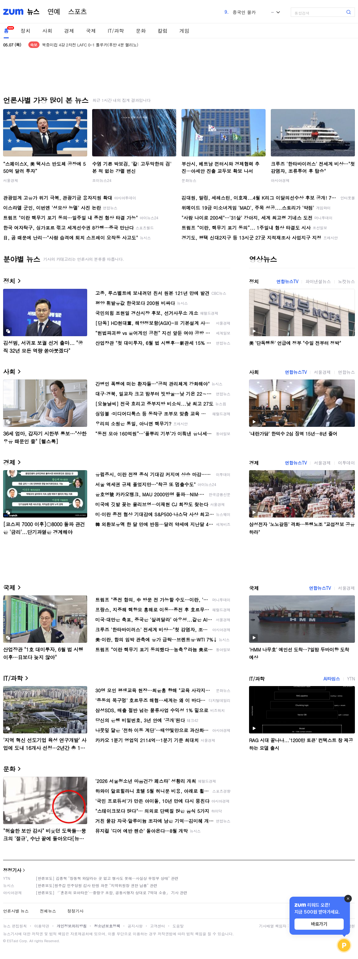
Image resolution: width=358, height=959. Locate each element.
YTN (351, 678)
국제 (91, 30)
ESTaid (12, 940)
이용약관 (41, 925)
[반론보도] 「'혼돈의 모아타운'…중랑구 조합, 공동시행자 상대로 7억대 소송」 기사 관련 (111, 892)
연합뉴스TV (287, 281)
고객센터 (157, 925)
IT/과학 (116, 30)
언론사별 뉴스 (16, 911)
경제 (69, 30)
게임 (184, 30)
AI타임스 (331, 678)
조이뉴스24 (101, 180)
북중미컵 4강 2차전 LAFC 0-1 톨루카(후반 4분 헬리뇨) (90, 45)
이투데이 (346, 463)
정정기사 (12, 870)
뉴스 (33, 12)
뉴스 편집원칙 (15, 925)
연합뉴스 (346, 372)
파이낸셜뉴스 (318, 281)
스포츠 (77, 12)
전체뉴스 (48, 911)
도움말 (178, 925)
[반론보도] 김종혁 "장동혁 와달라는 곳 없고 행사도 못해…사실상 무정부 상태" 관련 (107, 878)
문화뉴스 (188, 180)
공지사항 (135, 925)
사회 (47, 30)
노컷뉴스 (346, 281)
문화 (141, 30)
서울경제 (10, 180)
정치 (26, 30)
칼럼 (162, 30)
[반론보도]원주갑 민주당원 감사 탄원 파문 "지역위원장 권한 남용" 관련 (96, 885)
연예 (54, 12)
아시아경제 (280, 180)
